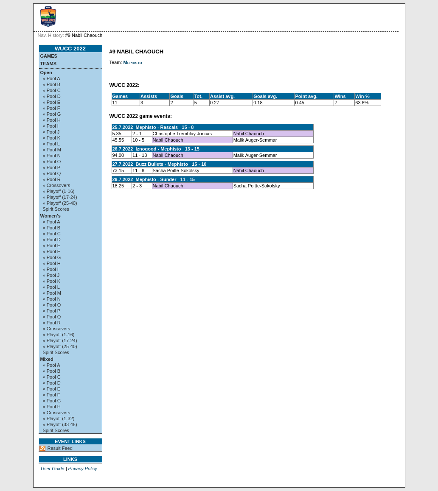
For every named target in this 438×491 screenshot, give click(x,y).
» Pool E (52, 102)
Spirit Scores (56, 209)
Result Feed (60, 448)
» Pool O (52, 161)
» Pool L (51, 143)
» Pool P (52, 167)
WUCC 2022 (70, 48)
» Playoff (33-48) (60, 424)
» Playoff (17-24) (60, 197)
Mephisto (133, 62)
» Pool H (52, 120)
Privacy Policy (82, 468)
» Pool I (51, 125)
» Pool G (52, 114)
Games (48, 56)
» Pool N (52, 155)
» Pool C (52, 90)
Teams (48, 63)
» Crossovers (56, 185)
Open (46, 72)
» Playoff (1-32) (59, 418)
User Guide (53, 468)
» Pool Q (52, 173)
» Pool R (52, 179)
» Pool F (51, 108)
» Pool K (52, 137)
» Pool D (52, 96)
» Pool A (51, 78)
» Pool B (52, 84)
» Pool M (52, 149)
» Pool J (51, 131)
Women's (50, 215)
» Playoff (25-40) (60, 203)
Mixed (46, 359)
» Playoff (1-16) (59, 191)
